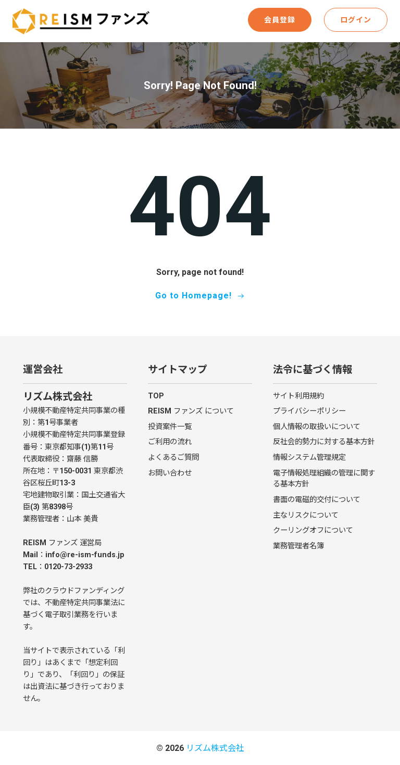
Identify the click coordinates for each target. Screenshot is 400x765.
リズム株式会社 (215, 748)
